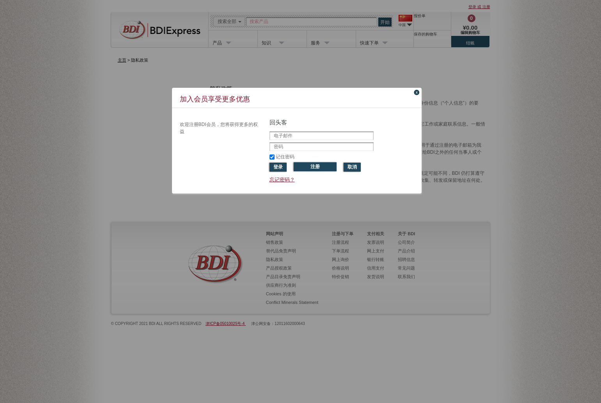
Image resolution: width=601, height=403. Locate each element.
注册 (315, 166)
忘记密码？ (282, 180)
